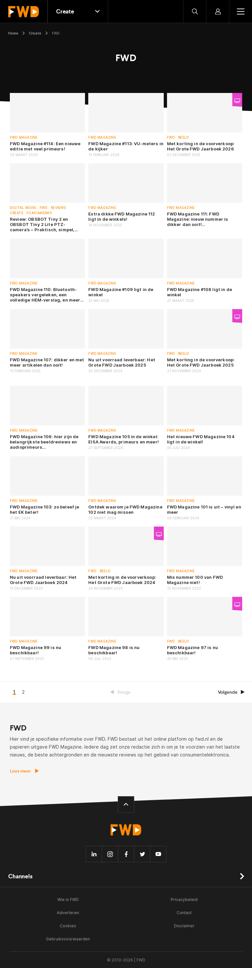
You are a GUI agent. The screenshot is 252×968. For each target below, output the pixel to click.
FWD (171, 137)
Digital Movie (23, 208)
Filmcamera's (39, 213)
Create (35, 33)
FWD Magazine (23, 137)
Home (13, 33)
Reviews (58, 208)
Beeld (183, 137)
